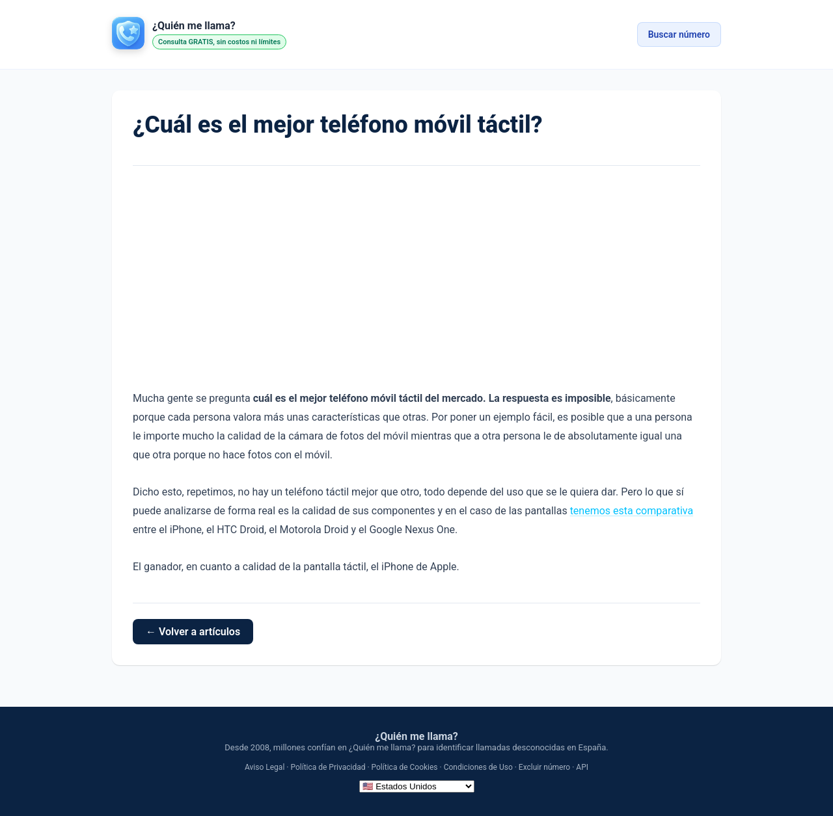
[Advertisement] (416, 278)
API (582, 767)
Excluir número (544, 767)
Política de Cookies (405, 767)
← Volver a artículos (193, 631)
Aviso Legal (264, 767)
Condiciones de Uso (478, 767)
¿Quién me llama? (416, 736)
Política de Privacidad (327, 767)
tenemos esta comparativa (632, 511)
